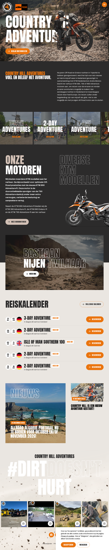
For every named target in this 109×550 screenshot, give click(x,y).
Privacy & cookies (67, 536)
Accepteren (68, 544)
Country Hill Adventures (54, 456)
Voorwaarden (47, 543)
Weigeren (83, 544)
